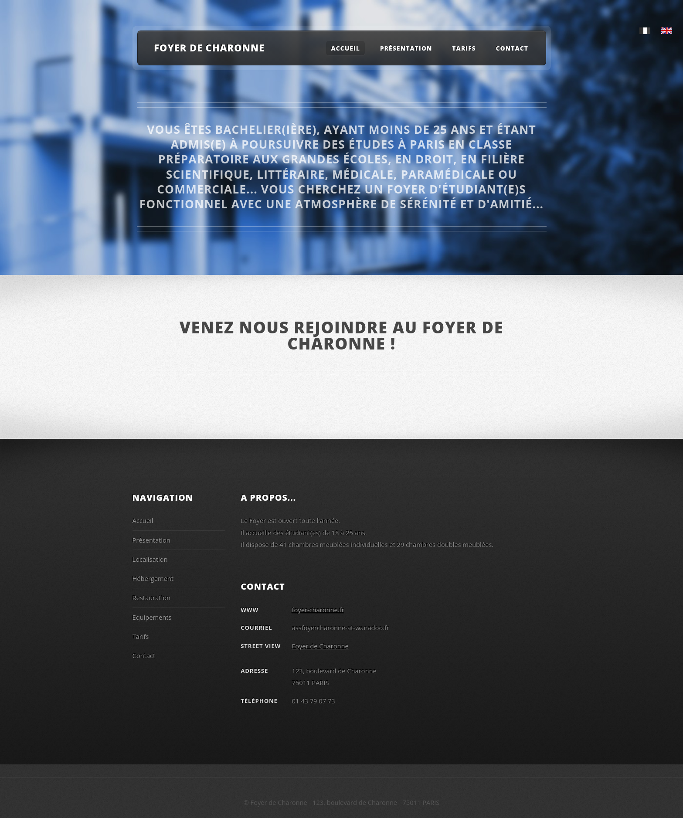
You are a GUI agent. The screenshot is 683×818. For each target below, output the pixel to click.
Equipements (152, 617)
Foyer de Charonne (209, 47)
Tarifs (464, 48)
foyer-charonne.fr (318, 609)
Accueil (345, 48)
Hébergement (153, 578)
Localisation (150, 559)
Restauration (151, 597)
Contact (512, 48)
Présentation (151, 540)
